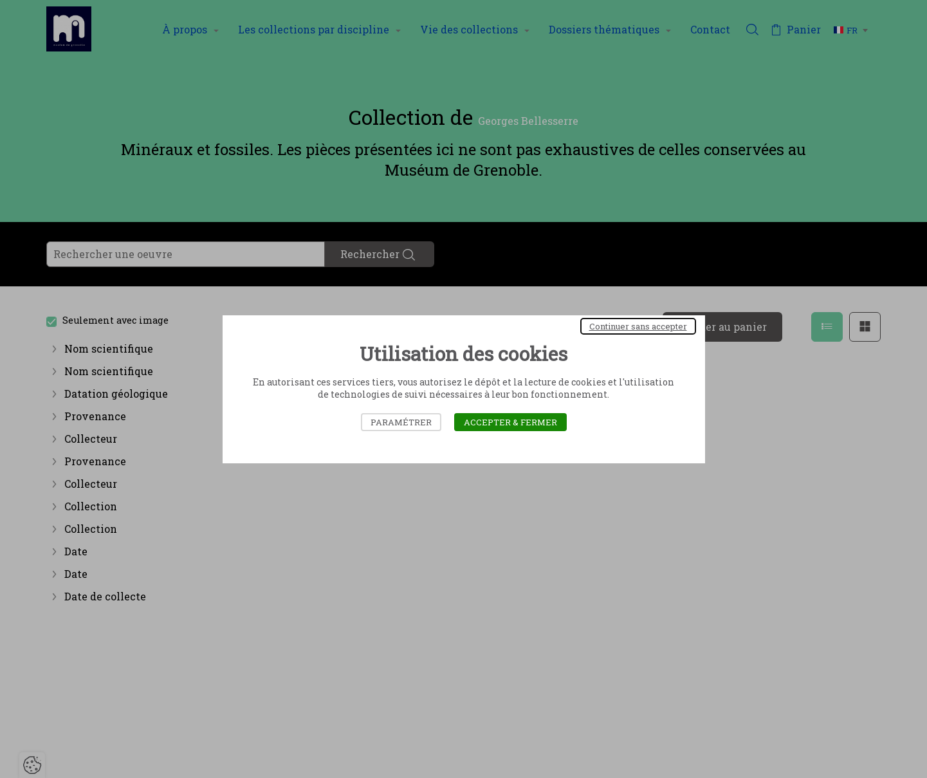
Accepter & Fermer (510, 422)
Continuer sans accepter (638, 326)
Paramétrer (401, 422)
